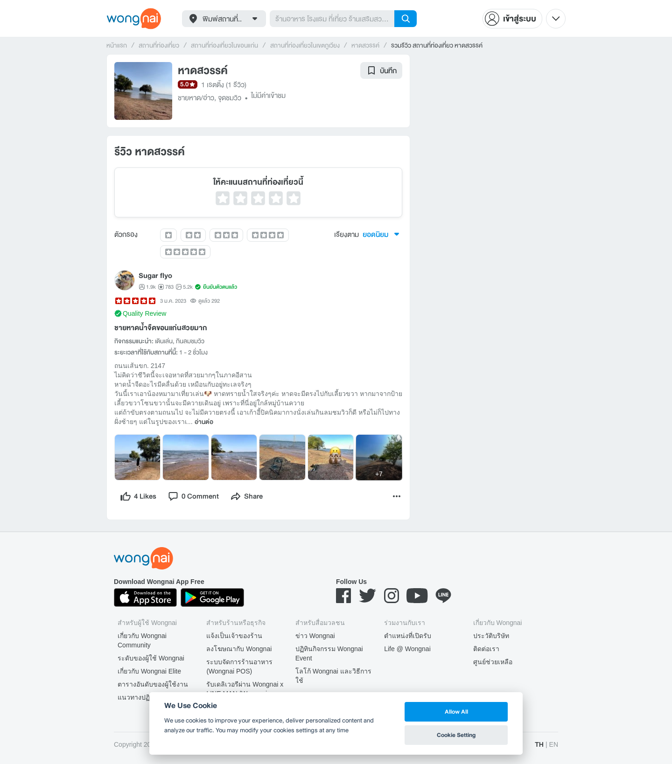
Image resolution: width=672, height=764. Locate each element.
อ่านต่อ (204, 422)
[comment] (193, 496)
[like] (138, 496)
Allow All (456, 711)
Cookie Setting (456, 734)
